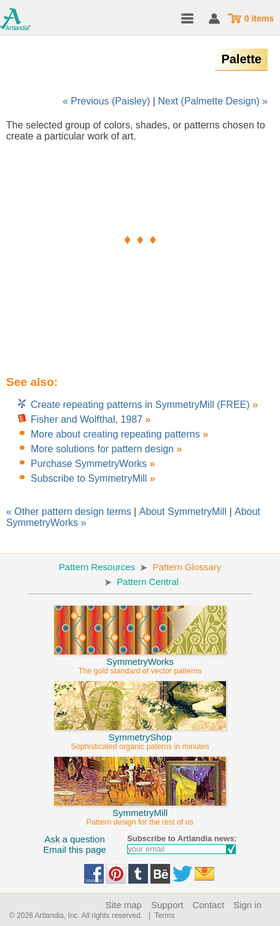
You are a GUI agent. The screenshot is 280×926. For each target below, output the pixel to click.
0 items (259, 18)
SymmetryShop (140, 736)
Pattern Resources (97, 567)
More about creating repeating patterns (115, 434)
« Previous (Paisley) (106, 101)
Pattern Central (148, 581)
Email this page (74, 849)
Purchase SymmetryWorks (89, 463)
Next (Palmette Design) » (213, 101)
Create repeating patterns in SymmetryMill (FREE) (141, 404)
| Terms (159, 915)
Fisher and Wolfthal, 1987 (86, 419)
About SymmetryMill (183, 511)
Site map (124, 905)
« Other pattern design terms (68, 511)
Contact (208, 905)
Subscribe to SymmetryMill (89, 478)
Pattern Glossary (186, 567)
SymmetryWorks (140, 660)
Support (167, 905)
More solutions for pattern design (102, 449)
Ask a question (74, 839)
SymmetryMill (140, 811)
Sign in (247, 905)
